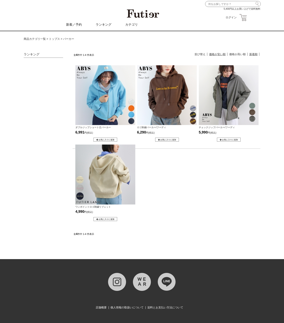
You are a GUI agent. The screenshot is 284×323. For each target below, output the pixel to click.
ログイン (231, 17)
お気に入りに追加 (106, 140)
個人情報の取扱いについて (127, 307)
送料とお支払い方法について (165, 307)
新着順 (253, 54)
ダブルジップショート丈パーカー (93, 127)
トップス (54, 38)
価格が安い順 (217, 54)
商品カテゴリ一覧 (35, 38)
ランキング (103, 24)
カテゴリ (131, 24)
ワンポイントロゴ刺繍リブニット (93, 206)
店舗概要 (101, 307)
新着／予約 (74, 24)
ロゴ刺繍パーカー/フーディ (151, 127)
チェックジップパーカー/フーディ (217, 127)
